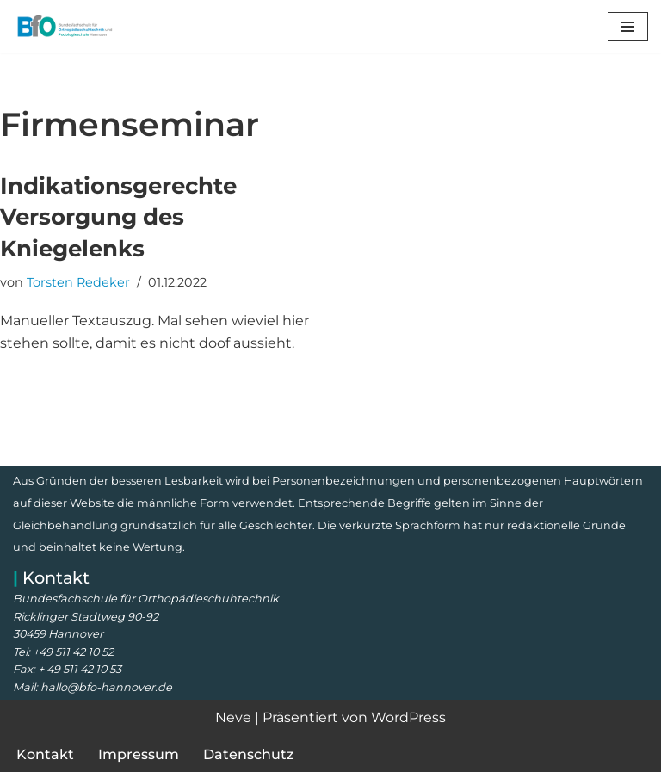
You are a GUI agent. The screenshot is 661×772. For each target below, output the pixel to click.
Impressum (138, 754)
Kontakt (45, 754)
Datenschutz (248, 754)
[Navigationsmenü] (628, 26)
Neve (233, 717)
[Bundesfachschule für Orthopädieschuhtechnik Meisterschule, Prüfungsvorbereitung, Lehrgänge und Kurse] (64, 26)
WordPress (408, 717)
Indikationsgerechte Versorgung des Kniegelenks (118, 217)
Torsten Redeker (78, 282)
